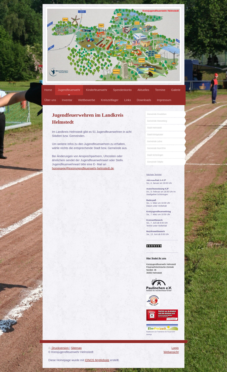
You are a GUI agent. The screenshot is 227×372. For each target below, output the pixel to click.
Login (175, 348)
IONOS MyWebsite (97, 360)
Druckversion (58, 348)
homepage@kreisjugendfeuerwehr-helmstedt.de (83, 168)
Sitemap (76, 348)
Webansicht (171, 352)
